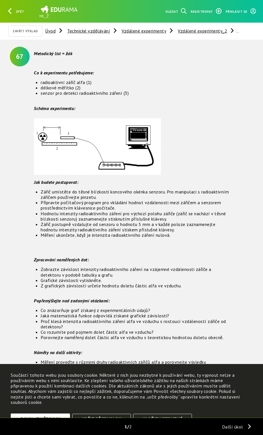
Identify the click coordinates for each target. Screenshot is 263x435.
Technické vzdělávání (88, 31)
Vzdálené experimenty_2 (202, 31)
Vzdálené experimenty (144, 31)
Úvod (50, 31)
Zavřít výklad (25, 31)
